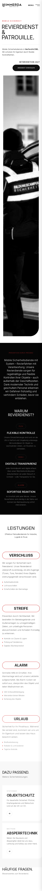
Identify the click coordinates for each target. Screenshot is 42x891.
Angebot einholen (26, 68)
